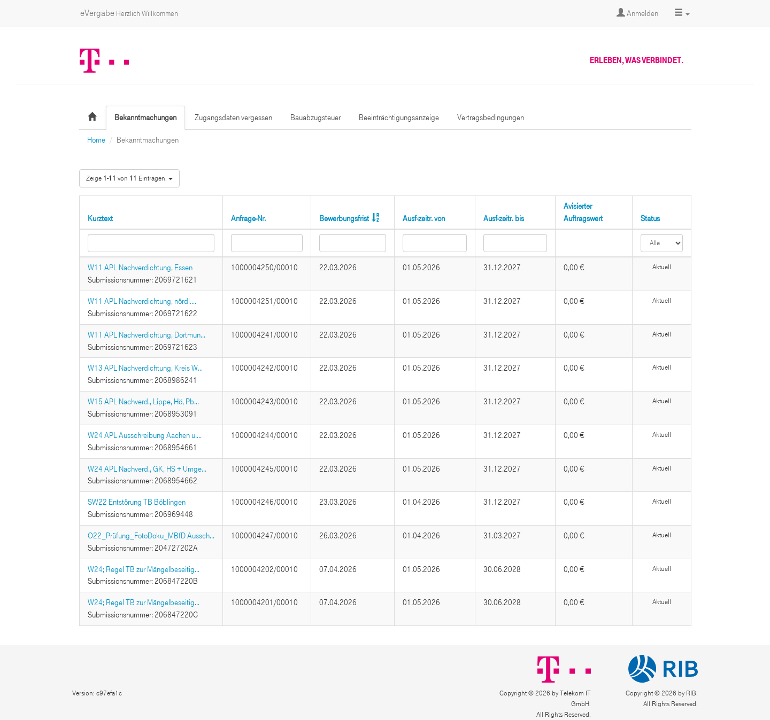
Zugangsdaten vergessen (233, 117)
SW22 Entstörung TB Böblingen (137, 502)
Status (650, 218)
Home (96, 140)
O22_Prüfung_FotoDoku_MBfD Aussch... (151, 536)
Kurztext (100, 218)
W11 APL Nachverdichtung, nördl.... (142, 301)
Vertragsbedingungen (490, 117)
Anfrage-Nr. (248, 218)
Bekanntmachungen (145, 117)
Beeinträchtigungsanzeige (399, 117)
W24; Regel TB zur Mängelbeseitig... (143, 569)
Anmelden (637, 13)
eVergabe (129, 13)
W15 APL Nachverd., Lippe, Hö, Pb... (143, 401)
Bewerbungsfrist (344, 218)
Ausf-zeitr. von (424, 218)
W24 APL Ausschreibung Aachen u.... (145, 435)
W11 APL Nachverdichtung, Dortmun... (146, 335)
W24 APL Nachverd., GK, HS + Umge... (147, 469)
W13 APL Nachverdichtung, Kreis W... (145, 368)
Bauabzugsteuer (315, 117)
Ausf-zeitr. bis (503, 218)
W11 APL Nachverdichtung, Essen (140, 267)
